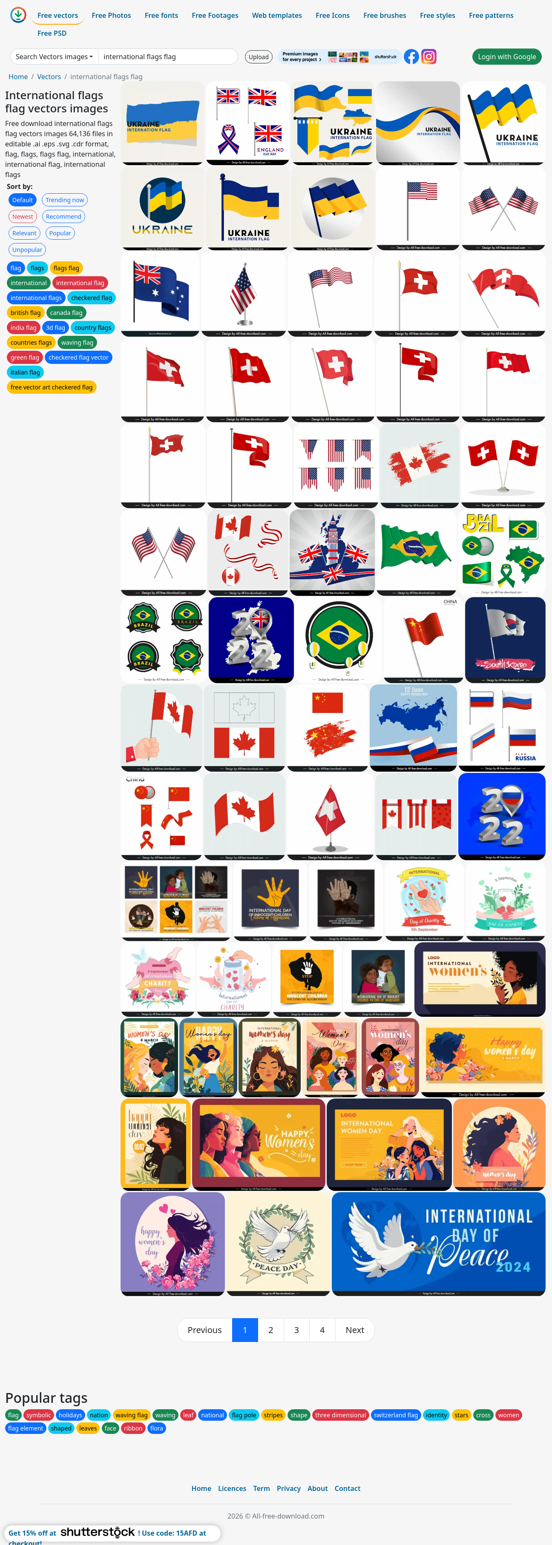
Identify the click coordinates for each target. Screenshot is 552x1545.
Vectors (49, 76)
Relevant (24, 233)
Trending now (65, 200)
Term (261, 1488)
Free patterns (491, 15)
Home (18, 76)
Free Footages (215, 15)
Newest (22, 216)
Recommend (63, 216)
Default (22, 200)
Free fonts (161, 15)
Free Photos (111, 15)
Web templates (277, 15)
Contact (348, 1488)
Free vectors (57, 15)
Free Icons (333, 15)
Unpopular (27, 250)
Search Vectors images (52, 56)
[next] (355, 1330)
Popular (60, 233)
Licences (232, 1488)
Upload (259, 57)
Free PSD (51, 33)
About (318, 1488)
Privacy (289, 1488)
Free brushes (384, 15)
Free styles (437, 15)
